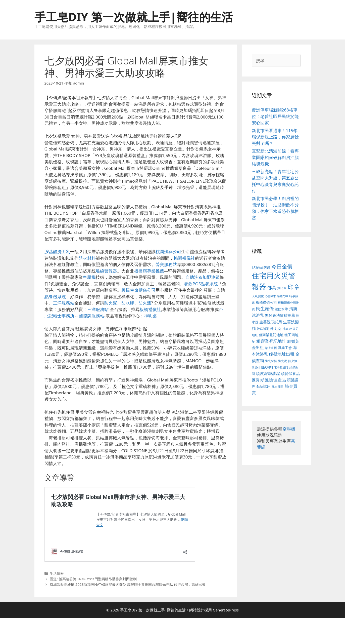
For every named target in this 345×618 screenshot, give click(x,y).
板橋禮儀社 (150, 309)
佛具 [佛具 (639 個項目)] (271, 288)
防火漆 (144, 303)
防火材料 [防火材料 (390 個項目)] (271, 361)
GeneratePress (226, 609)
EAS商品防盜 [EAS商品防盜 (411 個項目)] (261, 267)
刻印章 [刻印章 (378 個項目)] (281, 288)
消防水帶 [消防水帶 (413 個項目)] (281, 309)
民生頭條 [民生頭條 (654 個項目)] (265, 308)
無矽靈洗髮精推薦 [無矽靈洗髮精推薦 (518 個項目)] (280, 315)
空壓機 (89, 277)
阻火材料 (87, 258)
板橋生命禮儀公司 (138, 290)
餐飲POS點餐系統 (201, 284)
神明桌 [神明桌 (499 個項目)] (275, 328)
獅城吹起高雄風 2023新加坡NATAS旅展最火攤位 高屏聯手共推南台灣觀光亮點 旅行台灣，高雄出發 (128, 584)
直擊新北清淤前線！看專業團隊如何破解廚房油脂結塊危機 (275, 157)
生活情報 (57, 573)
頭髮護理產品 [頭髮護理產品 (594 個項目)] (273, 379)
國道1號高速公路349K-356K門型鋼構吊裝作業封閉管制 (93, 578)
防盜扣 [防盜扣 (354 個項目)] (256, 367)
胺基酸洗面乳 (57, 251)
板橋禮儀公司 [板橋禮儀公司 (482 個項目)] (266, 302)
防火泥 (110, 303)
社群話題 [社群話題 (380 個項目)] (263, 329)
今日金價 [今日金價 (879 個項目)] (281, 266)
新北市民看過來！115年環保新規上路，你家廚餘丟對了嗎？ (275, 137)
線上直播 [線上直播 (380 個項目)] (271, 348)
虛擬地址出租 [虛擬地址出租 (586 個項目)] (281, 354)
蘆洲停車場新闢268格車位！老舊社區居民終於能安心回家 (275, 116)
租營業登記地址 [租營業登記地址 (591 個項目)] (271, 341)
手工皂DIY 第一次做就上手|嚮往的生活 (133, 16)
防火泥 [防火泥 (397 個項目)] (282, 361)
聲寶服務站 (166, 264)
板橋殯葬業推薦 (149, 271)
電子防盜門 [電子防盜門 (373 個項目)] (281, 367)
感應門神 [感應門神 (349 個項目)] (282, 296)
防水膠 (127, 303)
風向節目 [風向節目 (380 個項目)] (278, 386)
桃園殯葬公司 (168, 251)
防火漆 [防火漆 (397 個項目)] (292, 361)
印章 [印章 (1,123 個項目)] (294, 287)
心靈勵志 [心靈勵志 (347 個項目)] (270, 296)
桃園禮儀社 (184, 258)
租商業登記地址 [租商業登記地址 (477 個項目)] (271, 334)
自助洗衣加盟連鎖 (202, 277)
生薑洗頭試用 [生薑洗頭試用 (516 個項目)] (270, 321)
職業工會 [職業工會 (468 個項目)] (285, 347)
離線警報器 (106, 271)
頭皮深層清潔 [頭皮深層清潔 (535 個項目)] (268, 373)
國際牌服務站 (91, 316)
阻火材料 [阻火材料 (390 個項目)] (267, 367)
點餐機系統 (55, 296)
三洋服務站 (63, 303)
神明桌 (150, 316)
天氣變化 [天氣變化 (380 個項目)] (258, 296)
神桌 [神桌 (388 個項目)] (285, 329)
